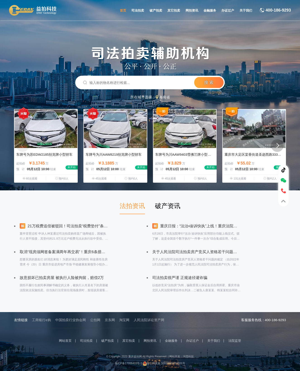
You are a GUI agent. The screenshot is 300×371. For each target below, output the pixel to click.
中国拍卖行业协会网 (70, 320)
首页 (123, 10)
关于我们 (246, 10)
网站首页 (65, 340)
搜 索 (208, 82)
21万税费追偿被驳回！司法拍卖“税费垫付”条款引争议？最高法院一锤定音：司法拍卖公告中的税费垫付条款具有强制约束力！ (64, 226)
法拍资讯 (132, 205)
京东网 (110, 320)
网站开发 (174, 356)
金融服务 (209, 10)
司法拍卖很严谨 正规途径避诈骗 (179, 278)
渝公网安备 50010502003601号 (164, 363)
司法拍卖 (137, 10)
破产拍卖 (156, 10)
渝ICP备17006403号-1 (128, 363)
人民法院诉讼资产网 (149, 320)
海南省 (164, 97)
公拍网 (95, 320)
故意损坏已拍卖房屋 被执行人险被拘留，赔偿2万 (62, 278)
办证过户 (227, 10)
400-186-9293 (278, 10)
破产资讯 (167, 205)
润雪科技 (188, 356)
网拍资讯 (192, 10)
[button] (277, 145)
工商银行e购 (41, 320)
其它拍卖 (173, 10)
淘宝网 (124, 320)
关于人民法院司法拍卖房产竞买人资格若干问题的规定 (196, 252)
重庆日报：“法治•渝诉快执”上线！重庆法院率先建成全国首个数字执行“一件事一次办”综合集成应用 (196, 226)
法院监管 (234, 340)
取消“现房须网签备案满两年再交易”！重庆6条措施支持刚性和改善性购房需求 (64, 252)
